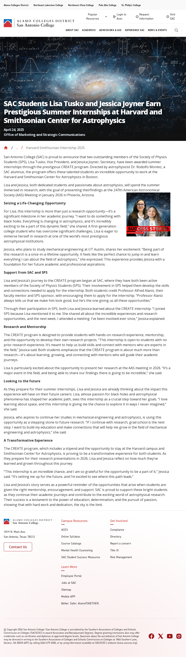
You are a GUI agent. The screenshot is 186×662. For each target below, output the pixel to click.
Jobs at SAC (68, 583)
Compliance (117, 530)
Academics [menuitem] (89, 30)
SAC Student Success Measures (80, 557)
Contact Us (18, 547)
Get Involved (118, 521)
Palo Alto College (107, 5)
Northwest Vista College (81, 5)
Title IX (114, 550)
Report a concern (120, 543)
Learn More (69, 567)
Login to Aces (119, 16)
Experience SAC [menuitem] (135, 30)
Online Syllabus (70, 537)
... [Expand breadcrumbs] (17, 147)
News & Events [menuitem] (157, 30)
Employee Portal (71, 576)
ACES (64, 530)
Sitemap (66, 590)
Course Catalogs (71, 543)
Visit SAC (170, 16)
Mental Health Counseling (76, 550)
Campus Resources (74, 521)
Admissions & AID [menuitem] (110, 30)
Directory (115, 537)
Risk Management (121, 557)
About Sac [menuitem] (72, 30)
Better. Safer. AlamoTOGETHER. (80, 603)
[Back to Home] (6, 147)
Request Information (144, 16)
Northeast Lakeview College (48, 5)
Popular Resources (97, 16)
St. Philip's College (131, 5)
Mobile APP (68, 597)
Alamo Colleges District (16, 5)
